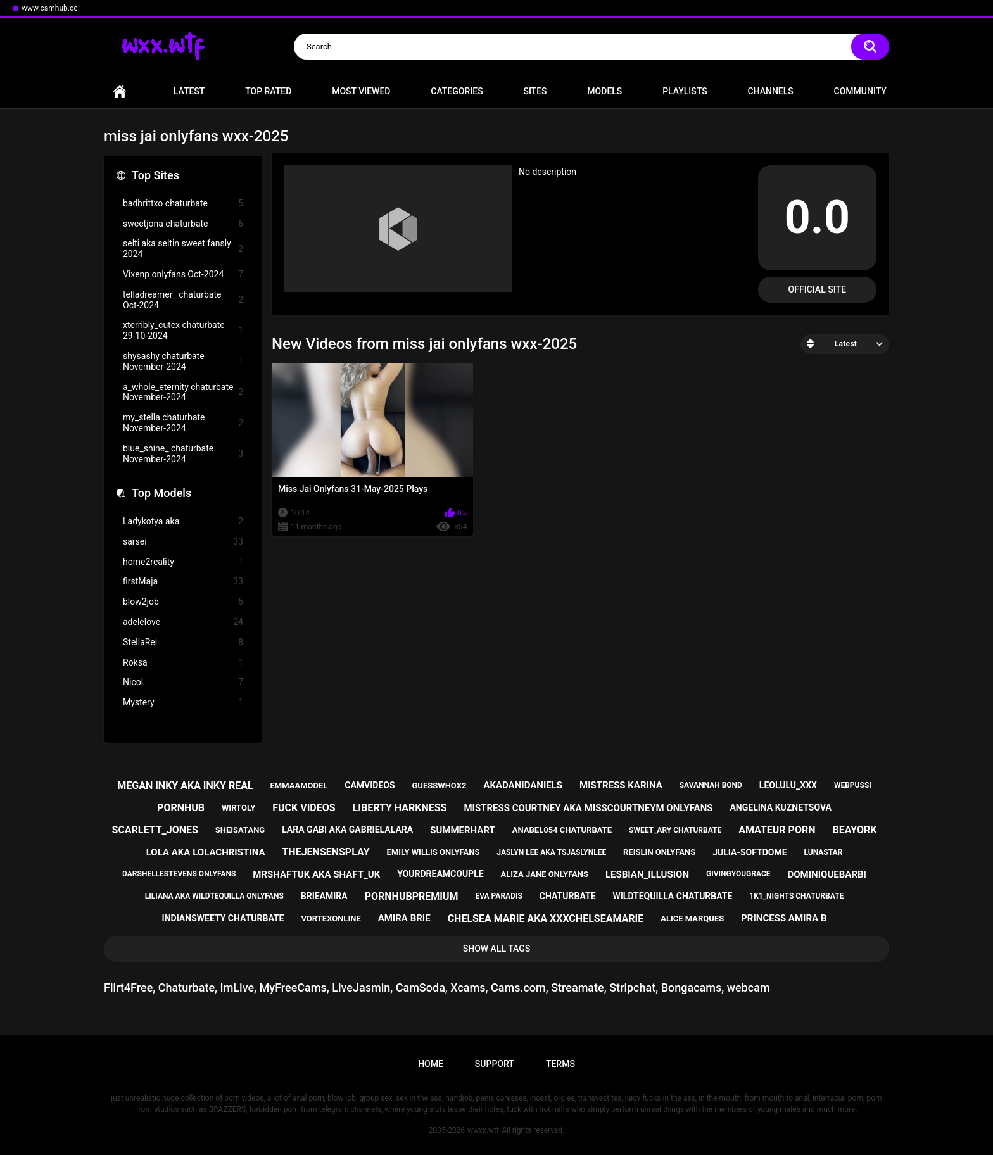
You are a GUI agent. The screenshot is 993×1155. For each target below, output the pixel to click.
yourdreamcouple (440, 874)
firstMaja (183, 581)
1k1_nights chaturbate (796, 896)
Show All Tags (497, 949)
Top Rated (268, 91)
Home (120, 91)
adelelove (183, 622)
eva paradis (498, 896)
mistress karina (620, 785)
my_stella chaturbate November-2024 (183, 422)
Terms (560, 1064)
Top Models (161, 493)
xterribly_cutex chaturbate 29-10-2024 (183, 330)
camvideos (370, 785)
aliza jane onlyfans (544, 874)
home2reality (183, 562)
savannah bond (711, 785)
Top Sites (155, 175)
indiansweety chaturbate (223, 918)
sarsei (183, 541)
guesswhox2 (439, 785)
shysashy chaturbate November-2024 (183, 361)
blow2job (183, 601)
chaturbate (568, 896)
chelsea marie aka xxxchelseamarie (546, 918)
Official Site (817, 289)
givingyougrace (738, 873)
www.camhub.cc (50, 8)
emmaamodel (298, 785)
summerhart (462, 830)
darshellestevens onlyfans (179, 873)
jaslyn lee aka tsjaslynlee (551, 852)
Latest (189, 91)
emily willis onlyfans (433, 852)
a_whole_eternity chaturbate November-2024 (183, 392)
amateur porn (776, 830)
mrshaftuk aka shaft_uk (316, 874)
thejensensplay (325, 852)
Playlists (684, 91)
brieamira (324, 896)
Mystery (183, 702)
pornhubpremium (412, 896)
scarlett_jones (155, 830)
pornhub (181, 808)
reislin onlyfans (659, 852)
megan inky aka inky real (185, 785)
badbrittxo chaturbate (183, 203)
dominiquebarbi (826, 874)
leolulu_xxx (788, 785)
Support (494, 1064)
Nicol (183, 682)
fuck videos (303, 808)
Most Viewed (361, 91)
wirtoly (238, 807)
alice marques (692, 918)
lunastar (823, 852)
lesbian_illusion (647, 874)
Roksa (183, 662)
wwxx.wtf (483, 1130)
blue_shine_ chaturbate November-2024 (183, 453)
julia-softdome (749, 852)
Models (604, 91)
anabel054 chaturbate (562, 830)
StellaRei (183, 642)
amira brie (404, 918)
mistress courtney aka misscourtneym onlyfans (588, 808)
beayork (854, 830)
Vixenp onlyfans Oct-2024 (183, 274)
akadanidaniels (522, 785)
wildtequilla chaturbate (672, 896)
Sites (535, 91)
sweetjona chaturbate (183, 223)
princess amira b (783, 918)
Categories (457, 91)
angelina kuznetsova (781, 807)
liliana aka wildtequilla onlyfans (214, 896)
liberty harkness (400, 808)
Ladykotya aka (183, 521)
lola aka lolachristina (205, 852)
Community (860, 91)
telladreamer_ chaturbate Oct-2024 (183, 299)
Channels (770, 91)
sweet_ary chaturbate (675, 830)
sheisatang (240, 830)
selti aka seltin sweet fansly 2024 (183, 248)
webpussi (852, 785)
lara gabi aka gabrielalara (347, 829)
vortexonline (330, 918)
